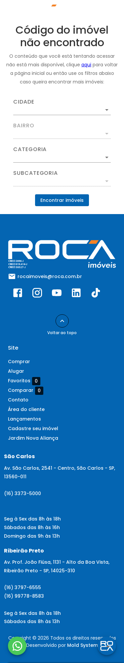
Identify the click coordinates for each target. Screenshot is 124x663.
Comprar (19, 361)
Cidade (23, 102)
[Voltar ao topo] (62, 321)
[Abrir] (106, 109)
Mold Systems (84, 645)
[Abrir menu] (104, 11)
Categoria (30, 149)
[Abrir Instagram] (37, 294)
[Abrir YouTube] (56, 294)
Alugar (16, 371)
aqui (86, 64)
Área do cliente (26, 409)
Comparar (25, 391)
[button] (62, 157)
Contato (18, 399)
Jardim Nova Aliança (33, 438)
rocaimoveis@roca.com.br (50, 276)
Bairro (23, 125)
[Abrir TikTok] (96, 294)
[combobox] (62, 107)
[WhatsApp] (17, 646)
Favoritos (24, 381)
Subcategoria (35, 173)
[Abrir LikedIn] (76, 294)
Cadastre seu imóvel (33, 428)
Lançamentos (24, 419)
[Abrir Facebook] (17, 294)
